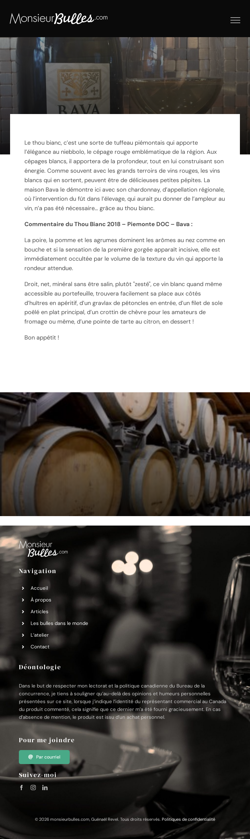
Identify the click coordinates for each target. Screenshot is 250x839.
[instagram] (33, 787)
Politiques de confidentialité (188, 819)
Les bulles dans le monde (59, 623)
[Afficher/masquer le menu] (235, 20)
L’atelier (40, 635)
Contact (40, 647)
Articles (40, 611)
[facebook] (21, 787)
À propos (41, 600)
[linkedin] (45, 787)
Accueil (39, 588)
